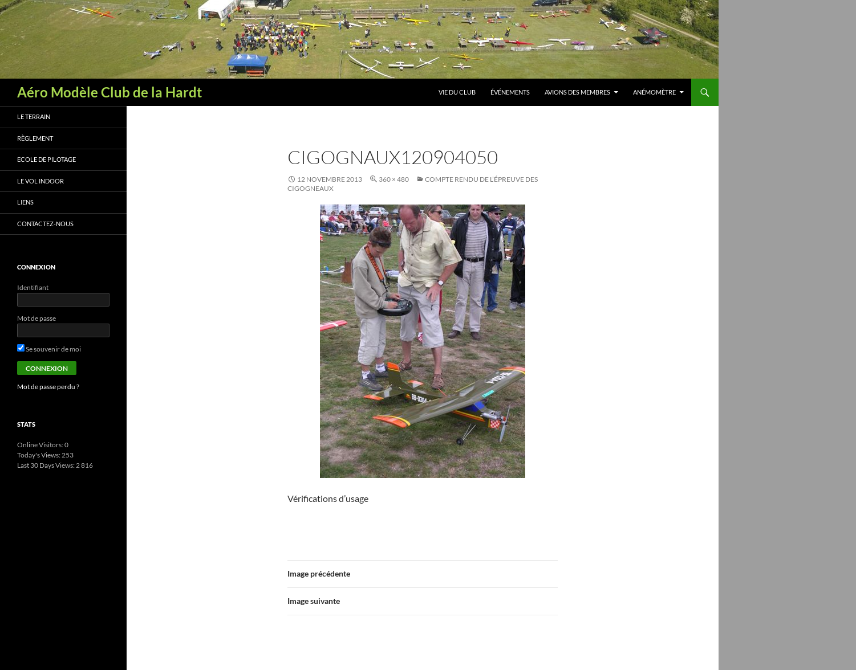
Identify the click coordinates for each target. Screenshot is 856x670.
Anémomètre (654, 92)
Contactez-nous (45, 223)
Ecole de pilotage (46, 159)
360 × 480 (394, 179)
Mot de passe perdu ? (48, 386)
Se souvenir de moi (49, 349)
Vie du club (457, 92)
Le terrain (33, 116)
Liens (25, 202)
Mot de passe (36, 318)
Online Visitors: (40, 444)
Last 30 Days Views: (46, 465)
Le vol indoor (40, 181)
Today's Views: (39, 455)
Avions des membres (577, 92)
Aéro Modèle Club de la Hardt (109, 92)
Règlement (35, 138)
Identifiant (32, 287)
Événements (510, 92)
